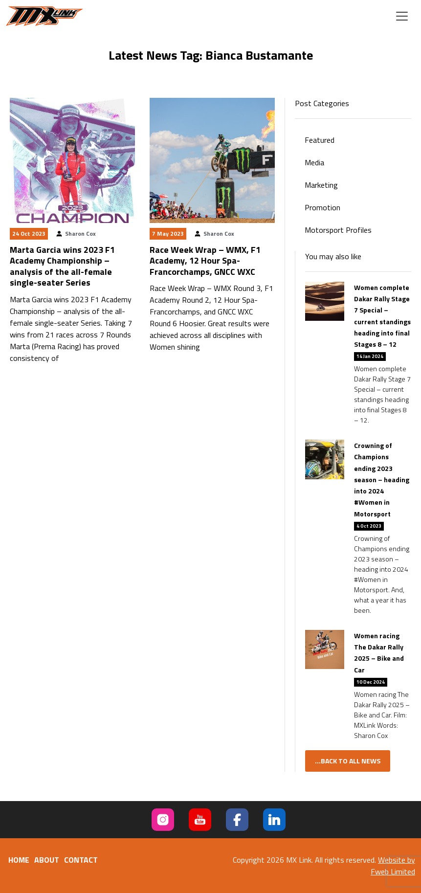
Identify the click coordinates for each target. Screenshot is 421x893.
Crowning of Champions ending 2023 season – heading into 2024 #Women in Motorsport (381, 479)
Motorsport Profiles (338, 230)
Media (314, 162)
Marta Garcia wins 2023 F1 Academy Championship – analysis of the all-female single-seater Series (62, 266)
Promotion (322, 207)
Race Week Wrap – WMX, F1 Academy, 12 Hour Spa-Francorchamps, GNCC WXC (205, 260)
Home (18, 860)
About (46, 860)
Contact (81, 860)
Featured (319, 140)
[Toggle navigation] (402, 16)
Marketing (321, 185)
